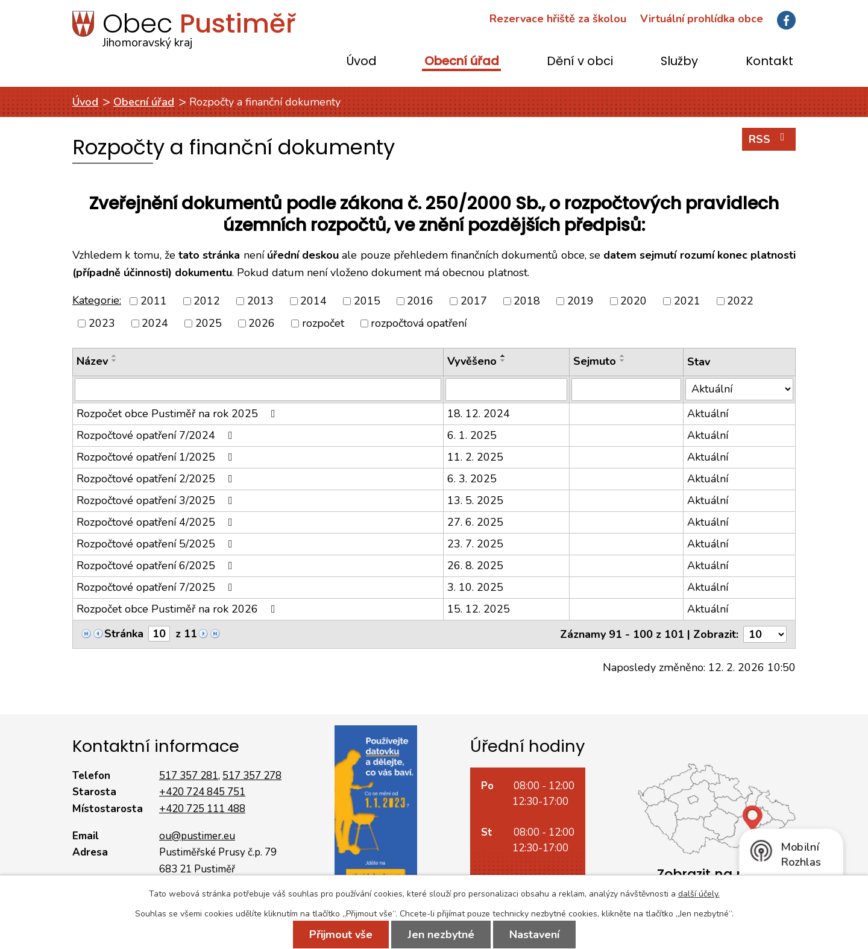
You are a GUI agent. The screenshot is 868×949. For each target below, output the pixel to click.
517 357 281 (188, 776)
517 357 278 (251, 776)
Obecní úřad (461, 61)
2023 (102, 323)
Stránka (123, 633)
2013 (260, 301)
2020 (633, 301)
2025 (208, 323)
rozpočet (323, 323)
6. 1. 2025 (472, 435)
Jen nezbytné (440, 934)
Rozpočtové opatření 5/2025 (157, 544)
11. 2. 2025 (475, 457)
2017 (474, 301)
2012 (206, 301)
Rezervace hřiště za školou (557, 18)
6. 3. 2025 (472, 478)
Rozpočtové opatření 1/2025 (157, 457)
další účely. (699, 894)
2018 (527, 301)
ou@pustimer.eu (197, 836)
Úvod (362, 61)
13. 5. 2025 (475, 500)
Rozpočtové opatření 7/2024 (157, 435)
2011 (153, 301)
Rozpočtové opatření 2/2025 (157, 478)
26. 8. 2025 (475, 565)
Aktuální (707, 413)
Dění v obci (580, 61)
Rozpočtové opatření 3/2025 (157, 500)
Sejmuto (594, 361)
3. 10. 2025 (475, 587)
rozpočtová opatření (419, 323)
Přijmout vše (341, 934)
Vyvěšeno (472, 361)
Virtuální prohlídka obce (701, 18)
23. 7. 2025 (475, 544)
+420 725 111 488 (202, 809)
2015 (367, 301)
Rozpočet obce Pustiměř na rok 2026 (178, 609)
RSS (769, 139)
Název (92, 361)
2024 (155, 323)
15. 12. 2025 (478, 609)
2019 (580, 301)
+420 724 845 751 (202, 792)
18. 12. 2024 (478, 413)
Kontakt (769, 61)
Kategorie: (96, 300)
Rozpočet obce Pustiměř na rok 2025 (178, 413)
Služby (679, 61)
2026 (261, 323)
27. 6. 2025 (475, 522)
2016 (420, 301)
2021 (687, 301)
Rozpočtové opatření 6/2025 (157, 565)
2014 (313, 301)
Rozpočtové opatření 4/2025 (157, 522)
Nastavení (534, 934)
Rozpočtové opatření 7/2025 (157, 587)
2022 (740, 301)
